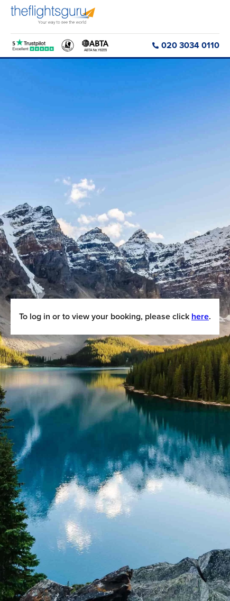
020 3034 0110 (185, 45)
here (200, 316)
